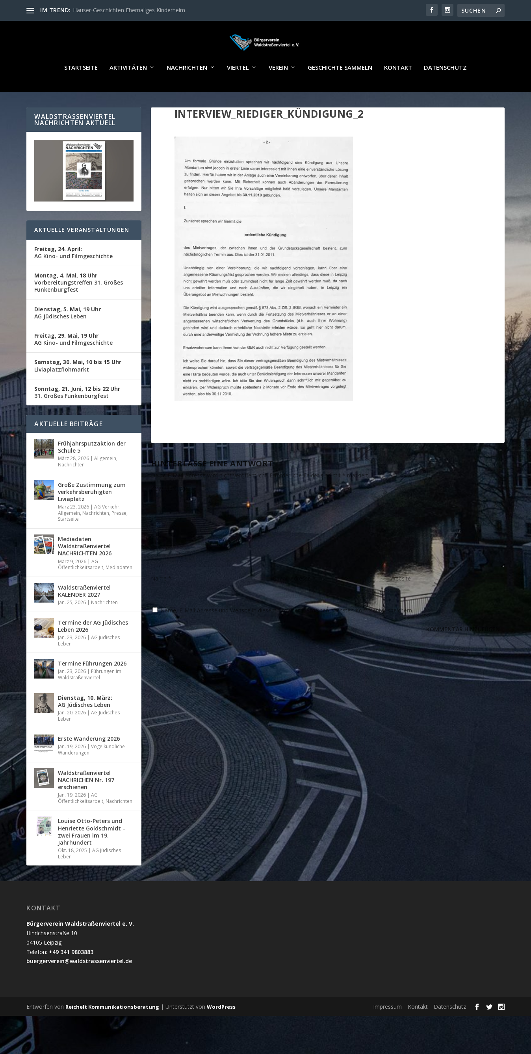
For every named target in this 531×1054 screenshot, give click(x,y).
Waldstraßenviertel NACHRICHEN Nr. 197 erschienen (86, 803)
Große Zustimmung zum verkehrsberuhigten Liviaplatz (92, 514)
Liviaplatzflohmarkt (77, 388)
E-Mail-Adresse (294, 601)
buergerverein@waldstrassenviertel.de (79, 983)
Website (400, 601)
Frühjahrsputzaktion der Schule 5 (92, 469)
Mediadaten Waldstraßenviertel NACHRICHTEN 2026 (84, 569)
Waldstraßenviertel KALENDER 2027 (84, 614)
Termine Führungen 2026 (92, 686)
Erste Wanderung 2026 (89, 761)
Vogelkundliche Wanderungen (91, 772)
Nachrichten (187, 90)
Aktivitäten (128, 90)
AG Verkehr (106, 529)
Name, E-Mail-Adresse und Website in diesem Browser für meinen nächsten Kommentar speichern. (286, 633)
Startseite (81, 90)
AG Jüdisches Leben (67, 335)
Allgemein (105, 481)
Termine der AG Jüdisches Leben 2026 (93, 649)
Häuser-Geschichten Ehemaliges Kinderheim (129, 10)
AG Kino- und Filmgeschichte (73, 275)
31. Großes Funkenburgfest (77, 415)
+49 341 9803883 (71, 974)
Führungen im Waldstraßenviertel (89, 697)
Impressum (387, 1029)
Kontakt (398, 90)
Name (161, 601)
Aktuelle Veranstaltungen (81, 252)
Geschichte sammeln (340, 90)
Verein (278, 90)
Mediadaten (119, 590)
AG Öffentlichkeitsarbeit (80, 587)
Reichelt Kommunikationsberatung (112, 1029)
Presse (118, 536)
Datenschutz (445, 90)
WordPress (221, 1029)
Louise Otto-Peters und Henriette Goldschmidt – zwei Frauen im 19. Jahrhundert (92, 854)
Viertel (238, 90)
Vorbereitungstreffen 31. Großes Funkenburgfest (78, 305)
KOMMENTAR (169, 511)
